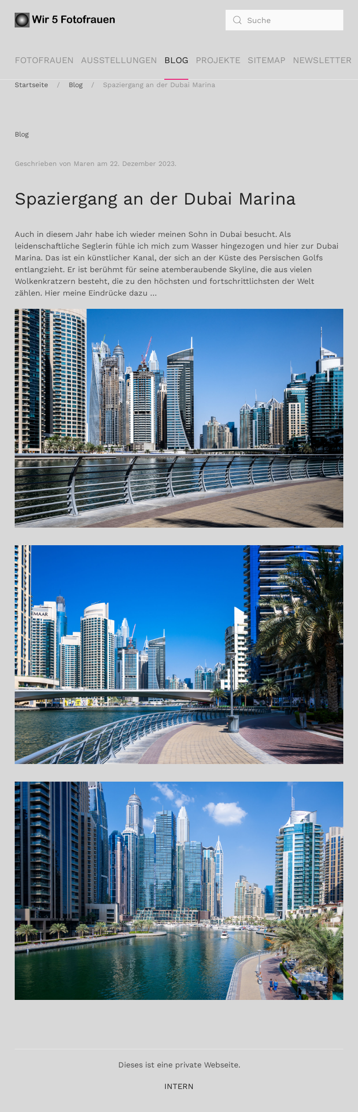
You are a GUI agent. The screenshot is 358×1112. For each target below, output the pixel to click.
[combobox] (284, 20)
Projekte (218, 60)
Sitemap (266, 60)
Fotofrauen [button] (44, 60)
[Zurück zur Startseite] (67, 20)
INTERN (179, 1086)
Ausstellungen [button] (119, 60)
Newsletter (322, 60)
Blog (176, 60)
